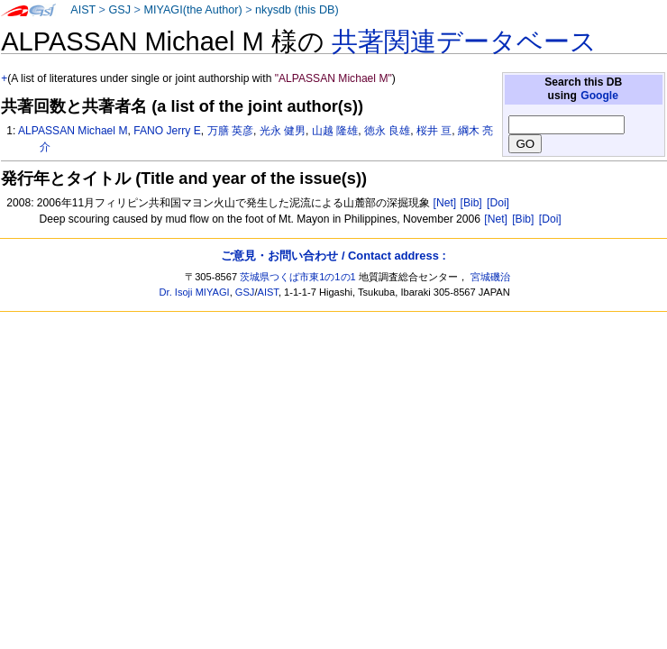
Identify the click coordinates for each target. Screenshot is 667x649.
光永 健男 (283, 130)
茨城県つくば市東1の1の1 (298, 276)
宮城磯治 (490, 276)
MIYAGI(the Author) (192, 10)
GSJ (119, 10)
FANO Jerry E (167, 130)
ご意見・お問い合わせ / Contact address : (333, 255)
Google (599, 95)
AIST (83, 10)
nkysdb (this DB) (297, 10)
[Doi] (498, 203)
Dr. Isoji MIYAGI (195, 292)
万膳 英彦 (230, 130)
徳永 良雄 (387, 130)
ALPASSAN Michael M (72, 130)
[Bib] (471, 203)
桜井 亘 (434, 130)
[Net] (445, 203)
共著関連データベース (464, 41)
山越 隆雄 (335, 130)
